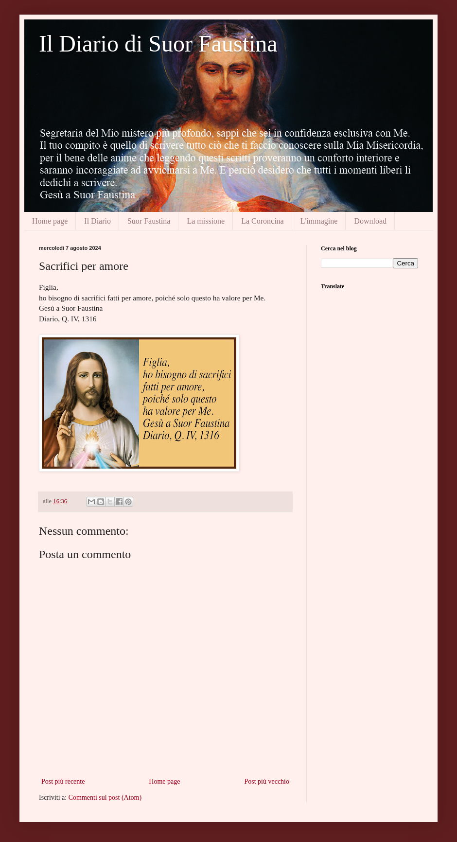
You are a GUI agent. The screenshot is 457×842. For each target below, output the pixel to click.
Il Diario (97, 221)
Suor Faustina (148, 221)
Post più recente (63, 781)
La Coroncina (262, 221)
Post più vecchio (266, 781)
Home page (50, 221)
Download (370, 221)
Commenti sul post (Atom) (105, 797)
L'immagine (319, 221)
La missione (206, 221)
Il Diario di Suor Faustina (158, 43)
